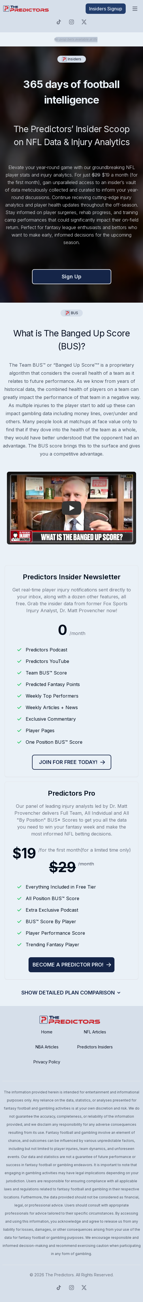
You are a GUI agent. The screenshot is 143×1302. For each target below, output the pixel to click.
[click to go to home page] (26, 8)
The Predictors (59, 1274)
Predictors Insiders (95, 1046)
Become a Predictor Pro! (72, 965)
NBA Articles (47, 1046)
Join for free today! (72, 762)
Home (46, 1031)
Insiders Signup (105, 9)
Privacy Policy (46, 1061)
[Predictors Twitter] (84, 22)
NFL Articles (95, 1031)
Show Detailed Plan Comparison (71, 993)
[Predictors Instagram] (71, 22)
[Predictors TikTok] (59, 22)
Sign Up (71, 276)
